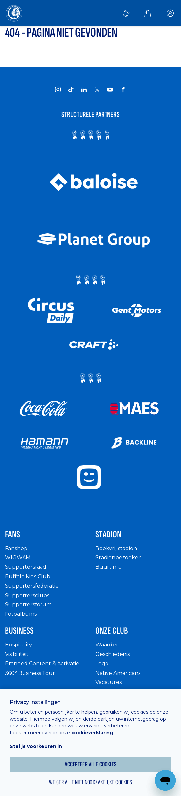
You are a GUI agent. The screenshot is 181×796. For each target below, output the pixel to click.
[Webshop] (147, 13)
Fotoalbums (21, 614)
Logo (101, 664)
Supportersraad (25, 567)
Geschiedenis (112, 654)
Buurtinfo (108, 567)
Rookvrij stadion (116, 548)
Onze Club (111, 631)
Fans (12, 534)
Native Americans (117, 673)
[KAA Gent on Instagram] (58, 89)
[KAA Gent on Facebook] (123, 89)
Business (19, 631)
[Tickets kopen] (126, 13)
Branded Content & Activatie (42, 664)
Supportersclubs (27, 595)
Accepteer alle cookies (91, 764)
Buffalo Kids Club (27, 576)
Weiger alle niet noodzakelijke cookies (90, 782)
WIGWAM (18, 557)
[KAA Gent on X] (97, 89)
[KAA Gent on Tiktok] (71, 89)
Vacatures (108, 682)
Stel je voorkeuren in (36, 746)
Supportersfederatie (31, 586)
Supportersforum (28, 604)
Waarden (107, 645)
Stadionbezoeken (118, 557)
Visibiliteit (17, 654)
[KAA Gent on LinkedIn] (84, 89)
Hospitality (18, 645)
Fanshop (16, 548)
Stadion (108, 534)
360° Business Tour (30, 673)
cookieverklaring (92, 733)
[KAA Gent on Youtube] (110, 89)
